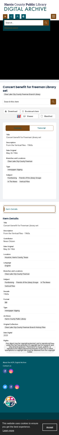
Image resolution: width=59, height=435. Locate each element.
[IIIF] (19, 116)
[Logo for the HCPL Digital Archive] (25, 7)
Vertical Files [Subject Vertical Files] (25, 182)
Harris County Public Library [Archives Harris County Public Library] (15, 319)
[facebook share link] (5, 371)
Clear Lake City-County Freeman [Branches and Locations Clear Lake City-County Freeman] (20, 161)
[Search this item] (26, 102)
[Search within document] (53, 102)
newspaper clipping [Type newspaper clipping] (15, 170)
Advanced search (11, 28)
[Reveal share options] (11, 16)
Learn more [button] (8, 430)
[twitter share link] (5, 387)
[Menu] (53, 16)
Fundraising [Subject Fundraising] (12, 178)
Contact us (7, 366)
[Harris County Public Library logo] (10, 402)
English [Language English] (8, 266)
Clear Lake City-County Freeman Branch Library (22, 94)
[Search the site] (23, 22)
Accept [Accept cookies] (49, 427)
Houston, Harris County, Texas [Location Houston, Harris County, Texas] (16, 257)
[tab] (18, 128)
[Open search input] (5, 16)
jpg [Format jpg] (6, 302)
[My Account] (17, 16)
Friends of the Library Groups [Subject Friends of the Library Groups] (30, 178)
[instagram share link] (11, 371)
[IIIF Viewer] (30, 116)
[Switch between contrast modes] (23, 16)
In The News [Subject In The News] (12, 182)
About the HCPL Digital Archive (14, 363)
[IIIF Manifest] (47, 116)
